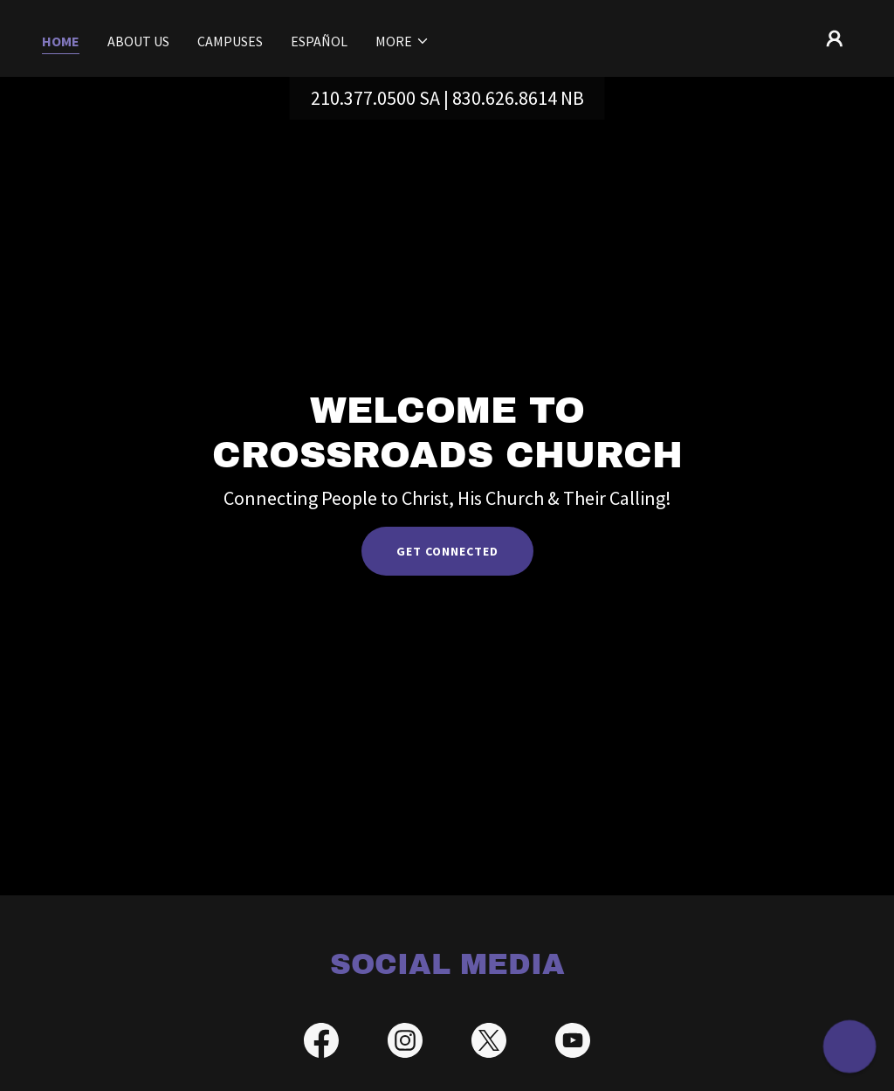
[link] (321, 1043)
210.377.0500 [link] (363, 98)
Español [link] (319, 41)
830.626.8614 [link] (504, 98)
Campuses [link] (230, 41)
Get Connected (447, 551)
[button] (402, 41)
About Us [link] (138, 41)
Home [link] (60, 41)
